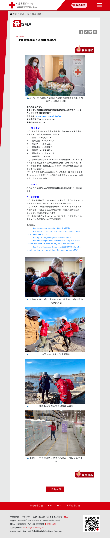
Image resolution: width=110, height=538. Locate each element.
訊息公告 (24, 14)
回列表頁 (56, 489)
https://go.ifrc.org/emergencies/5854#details (51, 237)
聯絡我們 (50, 524)
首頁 (15, 14)
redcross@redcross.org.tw (33, 527)
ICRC (50, 505)
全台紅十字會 (36, 505)
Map (66, 517)
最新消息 (36, 14)
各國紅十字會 (74, 505)
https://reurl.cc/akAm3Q (48, 116)
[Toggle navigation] (99, 5)
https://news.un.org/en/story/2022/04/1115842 (52, 228)
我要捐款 (81, 5)
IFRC (60, 505)
